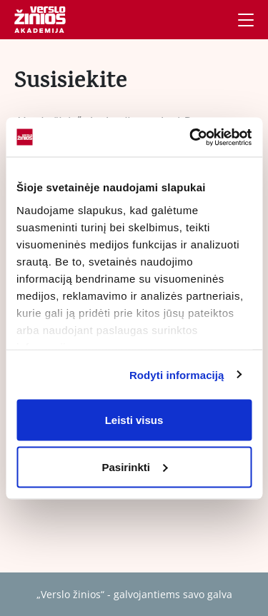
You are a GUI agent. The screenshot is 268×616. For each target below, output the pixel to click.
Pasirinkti (134, 466)
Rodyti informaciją (176, 374)
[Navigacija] (246, 20)
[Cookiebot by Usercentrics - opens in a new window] (191, 137)
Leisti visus (134, 420)
